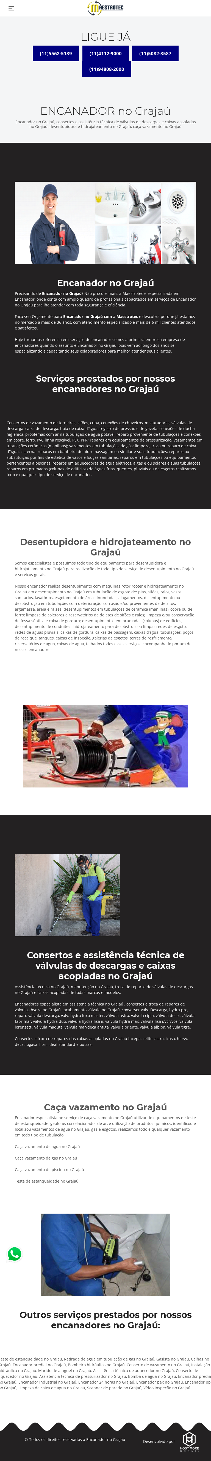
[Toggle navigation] (11, 8)
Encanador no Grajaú (105, 1439)
